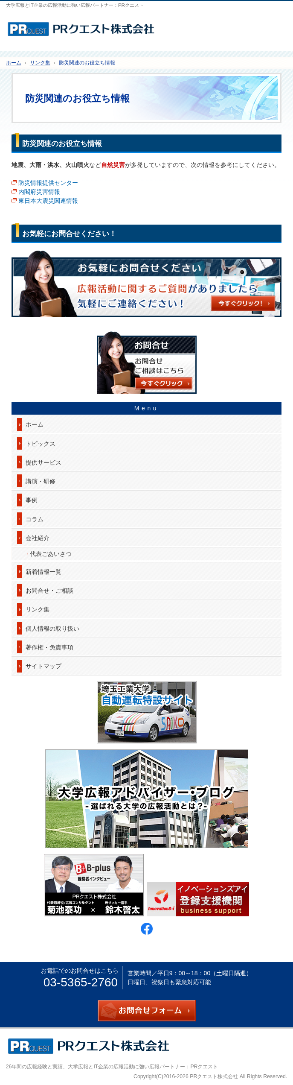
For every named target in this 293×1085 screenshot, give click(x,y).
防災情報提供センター (48, 182)
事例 (32, 500)
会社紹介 (37, 538)
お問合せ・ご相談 (49, 590)
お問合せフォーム (276, 26)
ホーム (35, 424)
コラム (35, 519)
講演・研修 (40, 481)
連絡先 (255, 26)
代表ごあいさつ (51, 553)
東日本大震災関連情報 (48, 200)
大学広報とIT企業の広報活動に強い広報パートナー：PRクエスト (143, 1067)
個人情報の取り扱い (52, 628)
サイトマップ (43, 666)
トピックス (40, 443)
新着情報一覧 (43, 571)
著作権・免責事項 (49, 647)
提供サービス (43, 462)
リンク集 (37, 609)
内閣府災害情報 (39, 191)
